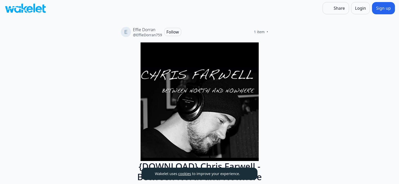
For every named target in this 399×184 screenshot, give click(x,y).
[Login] (360, 8)
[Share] (336, 8)
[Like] (274, 32)
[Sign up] (383, 8)
